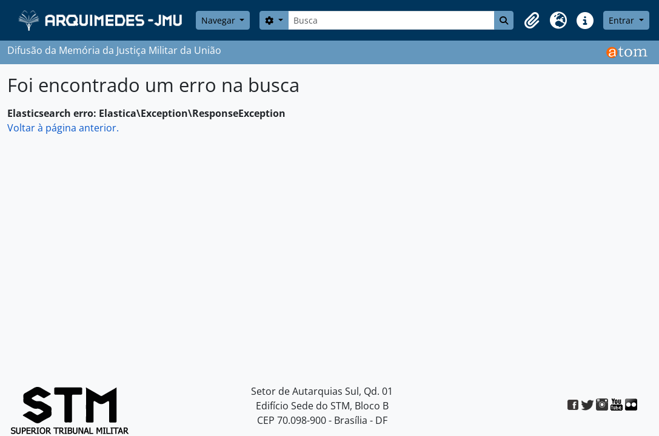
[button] (531, 20)
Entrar (623, 20)
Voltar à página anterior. (63, 127)
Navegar (219, 20)
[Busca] (391, 20)
